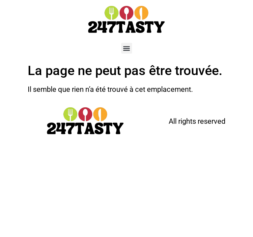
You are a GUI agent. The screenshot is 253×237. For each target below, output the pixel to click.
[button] (126, 48)
